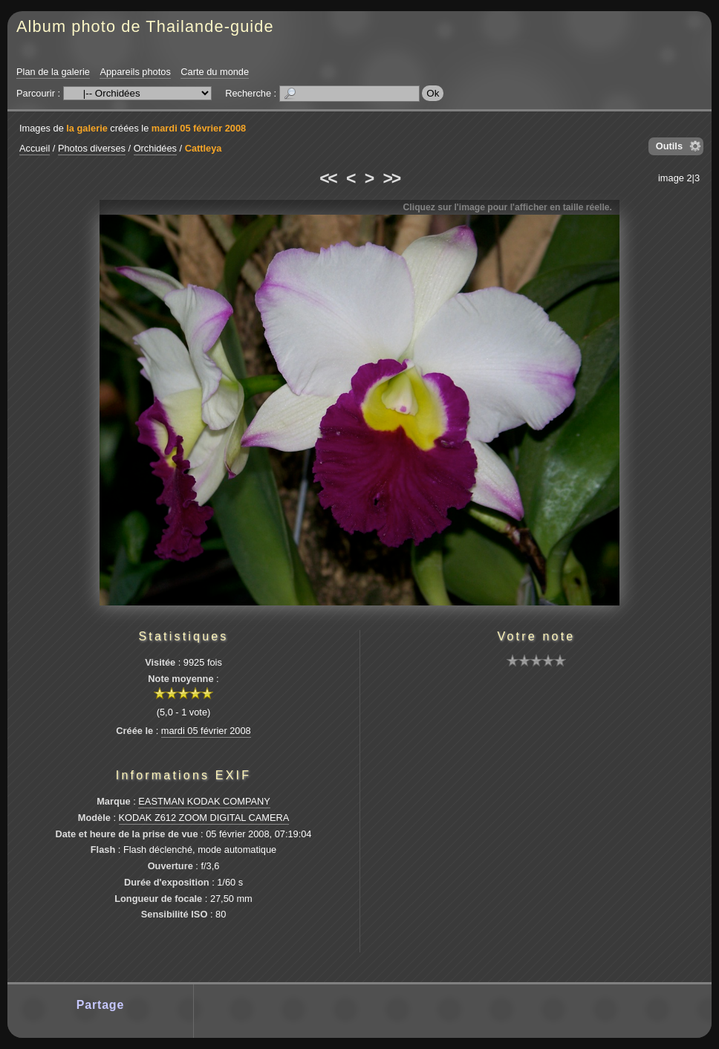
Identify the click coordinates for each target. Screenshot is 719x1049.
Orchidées (155, 148)
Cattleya (203, 148)
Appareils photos (135, 71)
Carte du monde (214, 71)
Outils (669, 146)
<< (327, 178)
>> (391, 178)
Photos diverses (92, 148)
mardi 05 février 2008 (199, 128)
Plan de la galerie (53, 71)
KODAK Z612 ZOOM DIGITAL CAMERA (204, 817)
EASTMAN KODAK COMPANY (204, 801)
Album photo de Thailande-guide (145, 26)
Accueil (34, 148)
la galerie (87, 128)
